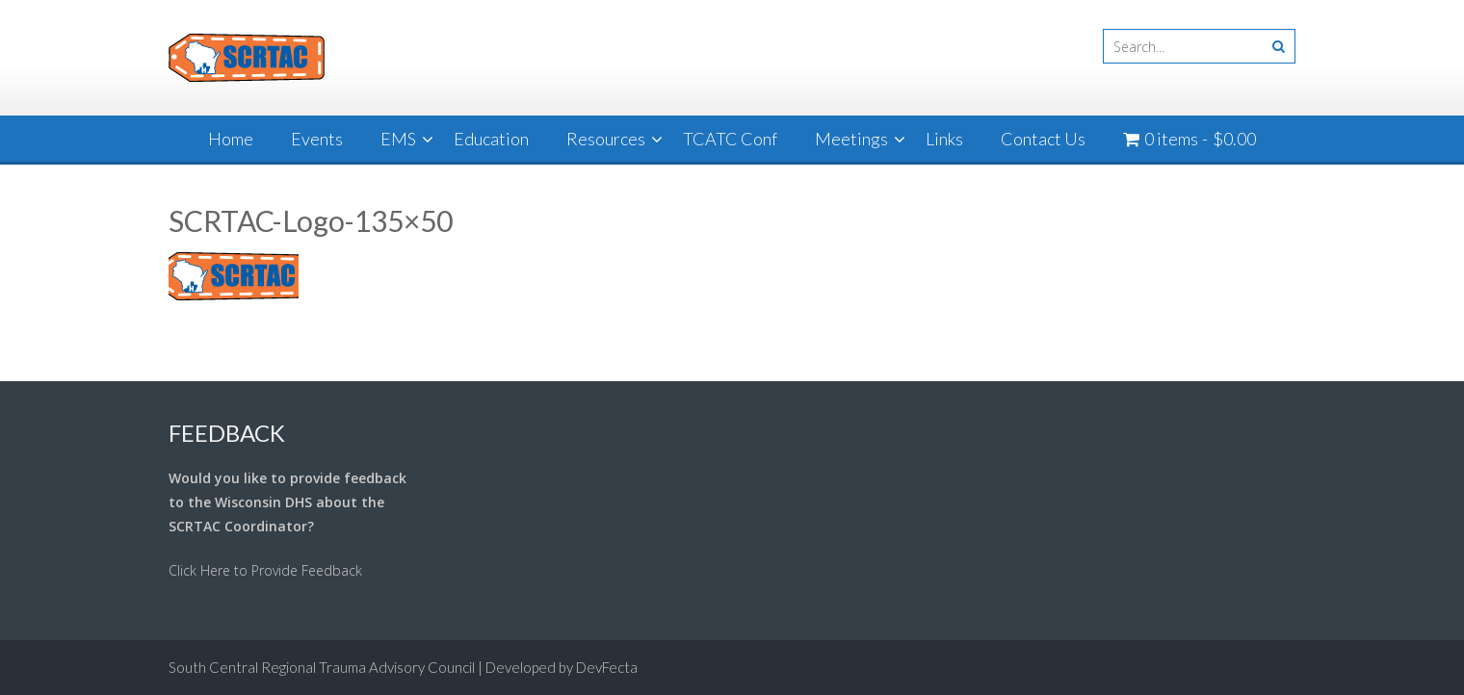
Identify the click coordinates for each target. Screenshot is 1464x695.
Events (317, 138)
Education (491, 138)
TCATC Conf (730, 138)
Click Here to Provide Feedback (265, 570)
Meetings (851, 138)
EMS (398, 138)
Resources (605, 138)
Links (944, 138)
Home (230, 138)
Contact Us (1043, 138)
